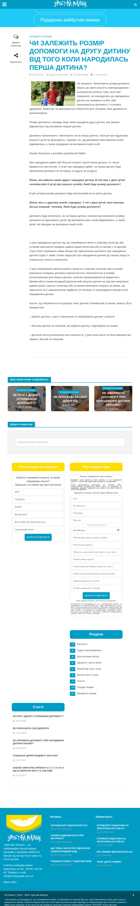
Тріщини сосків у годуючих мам (72, 861)
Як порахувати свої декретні (70, 399)
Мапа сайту (10, 881)
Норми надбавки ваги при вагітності (68, 836)
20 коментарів (106, 831)
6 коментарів (106, 844)
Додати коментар (16, 44)
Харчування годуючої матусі (70, 824)
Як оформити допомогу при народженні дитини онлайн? (113, 399)
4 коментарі (105, 855)
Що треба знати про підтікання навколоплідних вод (71, 850)
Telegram (13, 871)
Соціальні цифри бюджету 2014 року (36, 754)
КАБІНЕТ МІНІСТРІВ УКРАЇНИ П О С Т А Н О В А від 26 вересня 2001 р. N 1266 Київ (39, 768)
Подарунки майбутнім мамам (70, 19)
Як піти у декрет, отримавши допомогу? (27, 399)
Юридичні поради (40, 36)
